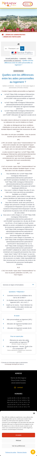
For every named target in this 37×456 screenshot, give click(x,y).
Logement (23, 58)
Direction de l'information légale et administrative (15, 362)
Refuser (18, 442)
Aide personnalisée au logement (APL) (19, 319)
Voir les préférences (18, 447)
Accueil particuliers (12, 58)
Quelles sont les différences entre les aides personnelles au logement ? (18, 63)
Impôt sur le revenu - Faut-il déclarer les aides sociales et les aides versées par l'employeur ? (19, 307)
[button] (34, 415)
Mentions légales (22, 454)
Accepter (18, 436)
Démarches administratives (15, 35)
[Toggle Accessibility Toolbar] (33, 452)
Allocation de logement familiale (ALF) (19, 324)
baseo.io (21, 364)
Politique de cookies (10, 454)
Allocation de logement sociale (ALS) (19, 328)
